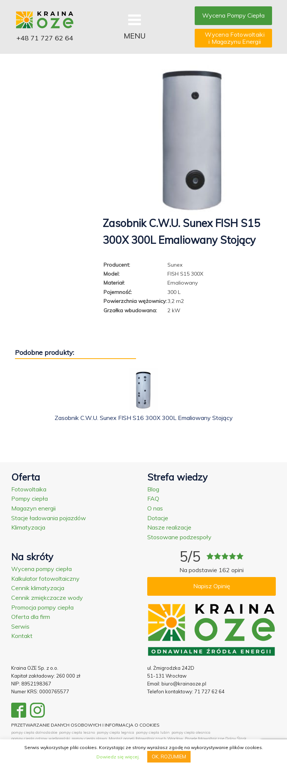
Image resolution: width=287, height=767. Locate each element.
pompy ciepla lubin (153, 732)
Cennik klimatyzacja (37, 588)
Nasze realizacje (169, 527)
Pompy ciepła (29, 498)
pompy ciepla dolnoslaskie (34, 732)
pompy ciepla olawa (89, 738)
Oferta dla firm (30, 616)
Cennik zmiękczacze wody (47, 597)
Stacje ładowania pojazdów (48, 518)
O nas (155, 508)
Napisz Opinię (211, 586)
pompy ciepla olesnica (191, 732)
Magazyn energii (33, 508)
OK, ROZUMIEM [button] (169, 757)
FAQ (153, 498)
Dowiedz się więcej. (118, 757)
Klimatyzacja (28, 527)
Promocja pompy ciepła (42, 607)
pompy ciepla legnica (115, 732)
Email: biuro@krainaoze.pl (176, 684)
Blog (153, 489)
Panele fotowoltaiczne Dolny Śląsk (215, 738)
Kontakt (22, 635)
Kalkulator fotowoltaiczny (45, 578)
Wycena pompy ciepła (41, 569)
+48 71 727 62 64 (44, 38)
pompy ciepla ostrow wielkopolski (40, 738)
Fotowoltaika (28, 489)
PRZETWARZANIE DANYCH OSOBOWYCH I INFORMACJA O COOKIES (85, 725)
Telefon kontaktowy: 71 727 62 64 (186, 691)
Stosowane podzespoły (179, 537)
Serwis (20, 626)
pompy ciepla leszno (77, 732)
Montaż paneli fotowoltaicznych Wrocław (146, 738)
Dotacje (157, 518)
